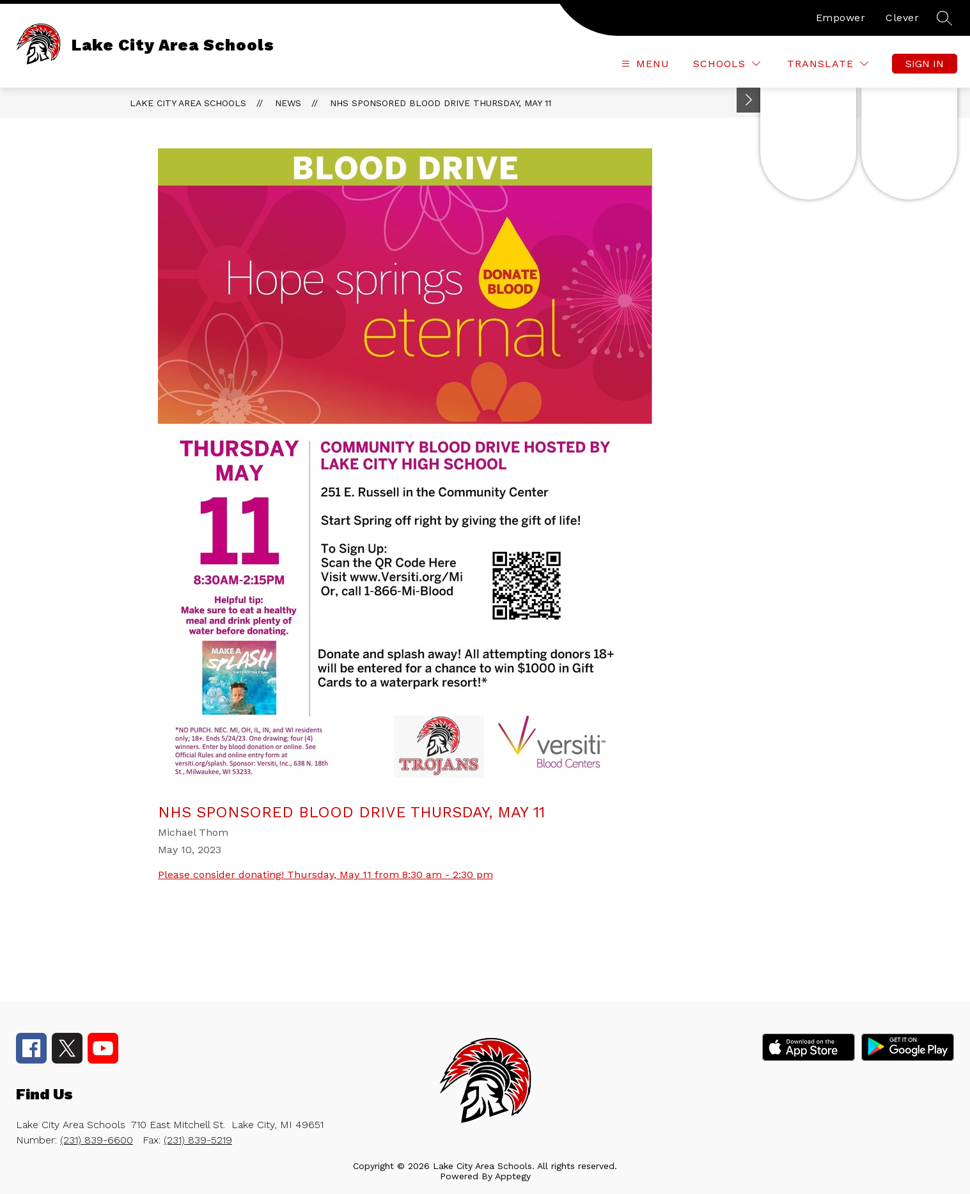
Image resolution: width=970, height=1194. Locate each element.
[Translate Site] (828, 64)
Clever (902, 18)
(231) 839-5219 (198, 1140)
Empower (841, 18)
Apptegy (513, 1176)
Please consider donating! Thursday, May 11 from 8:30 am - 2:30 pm (325, 874)
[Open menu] (643, 64)
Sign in (924, 64)
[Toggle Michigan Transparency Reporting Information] (749, 100)
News (288, 103)
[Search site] (944, 18)
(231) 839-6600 (96, 1140)
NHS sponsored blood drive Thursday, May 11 (440, 103)
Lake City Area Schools (188, 103)
